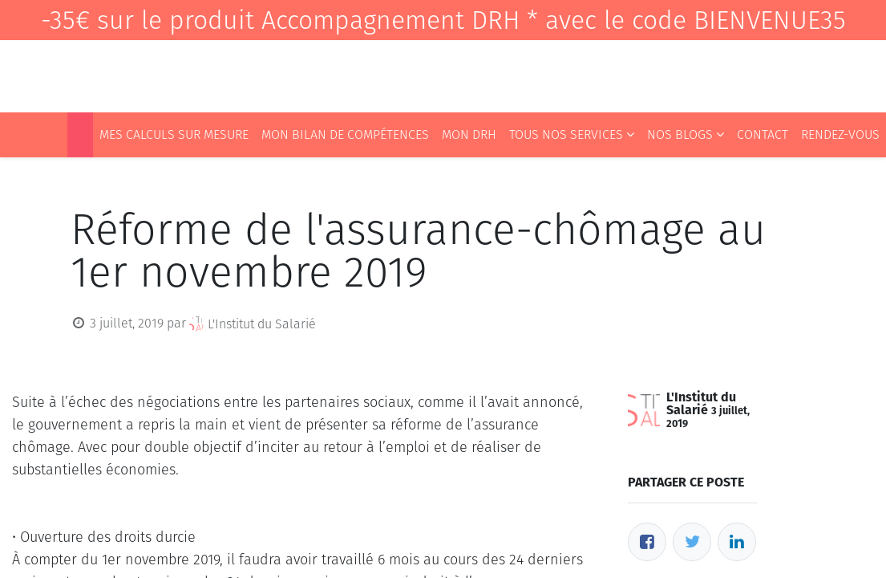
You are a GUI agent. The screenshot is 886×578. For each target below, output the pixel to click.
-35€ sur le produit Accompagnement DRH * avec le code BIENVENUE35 (443, 20)
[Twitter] (692, 542)
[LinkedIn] (737, 542)
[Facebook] (647, 542)
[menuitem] (80, 135)
